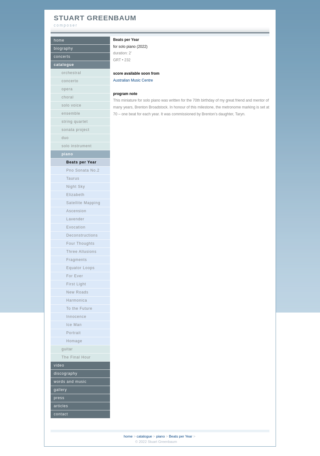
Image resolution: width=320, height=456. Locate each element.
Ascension (76, 211)
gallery (60, 390)
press (59, 398)
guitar (67, 349)
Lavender (75, 219)
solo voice (71, 105)
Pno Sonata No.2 (82, 170)
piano (67, 154)
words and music (70, 381)
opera (67, 89)
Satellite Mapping (83, 203)
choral (68, 97)
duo (65, 138)
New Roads (77, 292)
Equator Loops (80, 268)
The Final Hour (76, 357)
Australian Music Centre (133, 80)
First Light (76, 284)
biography (63, 48)
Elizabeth (75, 195)
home (59, 40)
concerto (70, 81)
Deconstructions (82, 235)
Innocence (76, 316)
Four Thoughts (80, 243)
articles (61, 406)
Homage (74, 341)
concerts (62, 56)
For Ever (74, 276)
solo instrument (77, 146)
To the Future (79, 308)
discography (66, 373)
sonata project (75, 130)
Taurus (72, 178)
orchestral (71, 73)
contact (61, 414)
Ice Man (74, 325)
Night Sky (75, 186)
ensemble (71, 113)
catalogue (64, 65)
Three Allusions (81, 251)
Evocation (76, 227)
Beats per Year (81, 162)
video (59, 365)
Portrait (73, 333)
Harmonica (76, 300)
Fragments (76, 260)
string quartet (75, 121)
